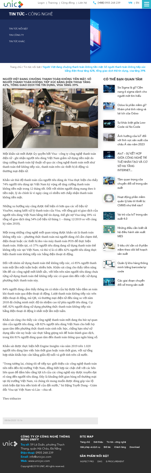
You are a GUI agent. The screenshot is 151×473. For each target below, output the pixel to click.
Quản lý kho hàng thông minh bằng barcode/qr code (132, 267)
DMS (99, 461)
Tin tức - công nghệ (116, 442)
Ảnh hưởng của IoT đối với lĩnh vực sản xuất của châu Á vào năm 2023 (132, 140)
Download (135, 447)
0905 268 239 (106, 3)
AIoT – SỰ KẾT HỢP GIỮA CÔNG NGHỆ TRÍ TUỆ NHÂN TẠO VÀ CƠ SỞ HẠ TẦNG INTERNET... (132, 162)
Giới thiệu (98, 442)
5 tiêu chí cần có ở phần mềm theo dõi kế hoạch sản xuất (132, 250)
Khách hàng (120, 447)
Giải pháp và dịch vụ (90, 447)
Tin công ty (16, 35)
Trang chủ (16, 67)
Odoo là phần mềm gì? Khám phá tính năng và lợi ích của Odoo (131, 109)
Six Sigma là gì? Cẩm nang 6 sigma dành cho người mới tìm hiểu (132, 92)
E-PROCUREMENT (115, 461)
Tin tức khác (17, 41)
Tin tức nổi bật (18, 28)
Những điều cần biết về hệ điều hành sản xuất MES (132, 232)
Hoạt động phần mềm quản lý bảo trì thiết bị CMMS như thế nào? (131, 201)
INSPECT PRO (87, 461)
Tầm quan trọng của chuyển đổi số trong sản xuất (132, 184)
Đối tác (107, 447)
